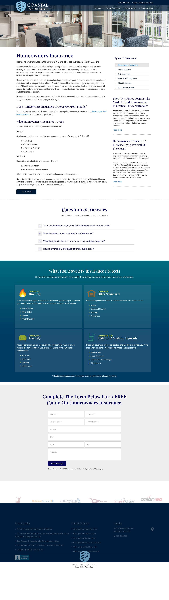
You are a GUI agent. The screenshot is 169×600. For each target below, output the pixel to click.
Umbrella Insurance (125, 88)
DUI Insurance (123, 74)
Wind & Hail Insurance (126, 79)
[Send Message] (57, 463)
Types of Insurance (113, 7)
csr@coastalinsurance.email (142, 1)
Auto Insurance (123, 70)
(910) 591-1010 (124, 1)
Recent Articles (130, 7)
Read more (117, 130)
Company (98, 7)
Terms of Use (89, 567)
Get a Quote (26, 192)
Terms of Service (94, 469)
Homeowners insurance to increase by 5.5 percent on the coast (130, 144)
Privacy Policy (83, 469)
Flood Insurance (124, 83)
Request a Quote (147, 7)
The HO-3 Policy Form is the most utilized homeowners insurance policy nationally (131, 102)
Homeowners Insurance (127, 65)
